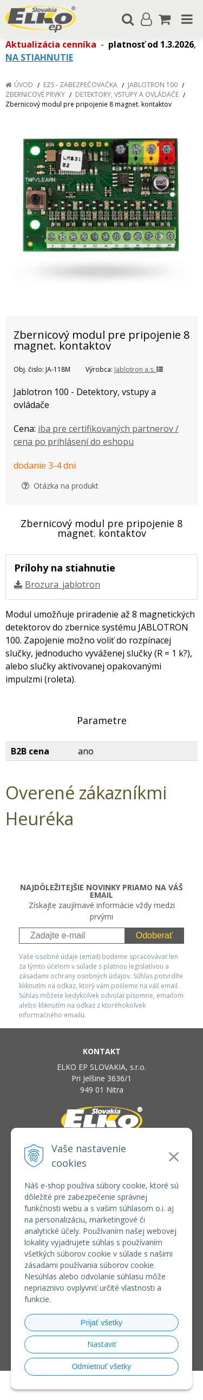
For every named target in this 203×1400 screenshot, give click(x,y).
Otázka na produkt (60, 486)
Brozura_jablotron (62, 584)
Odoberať (154, 935)
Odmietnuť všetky (102, 1366)
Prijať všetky (101, 1322)
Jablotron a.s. (138, 369)
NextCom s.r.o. (122, 1389)
